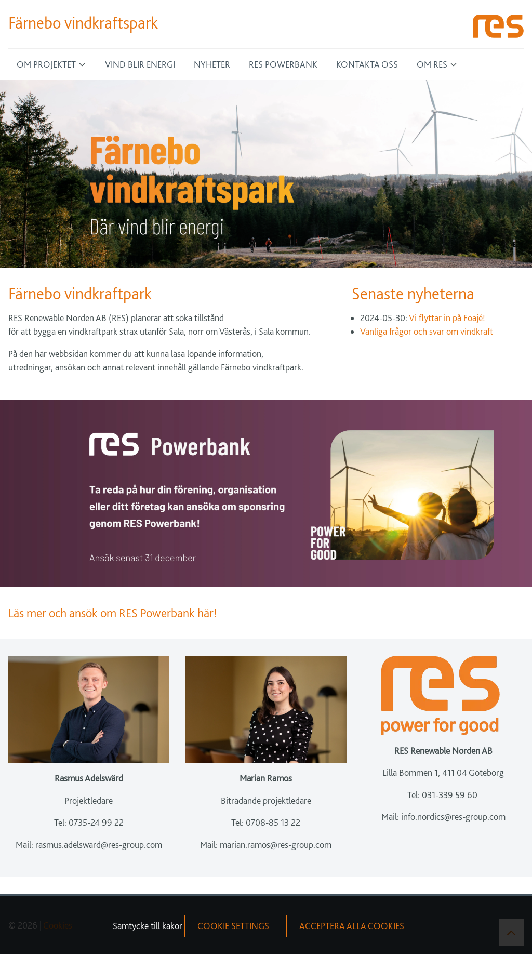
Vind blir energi (140, 64)
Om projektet (46, 64)
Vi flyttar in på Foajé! (447, 317)
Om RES (432, 64)
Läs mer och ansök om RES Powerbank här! (113, 612)
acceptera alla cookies (351, 925)
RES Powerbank (283, 64)
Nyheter (212, 64)
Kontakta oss (367, 64)
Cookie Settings (233, 925)
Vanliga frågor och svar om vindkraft (426, 331)
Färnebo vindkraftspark (83, 23)
